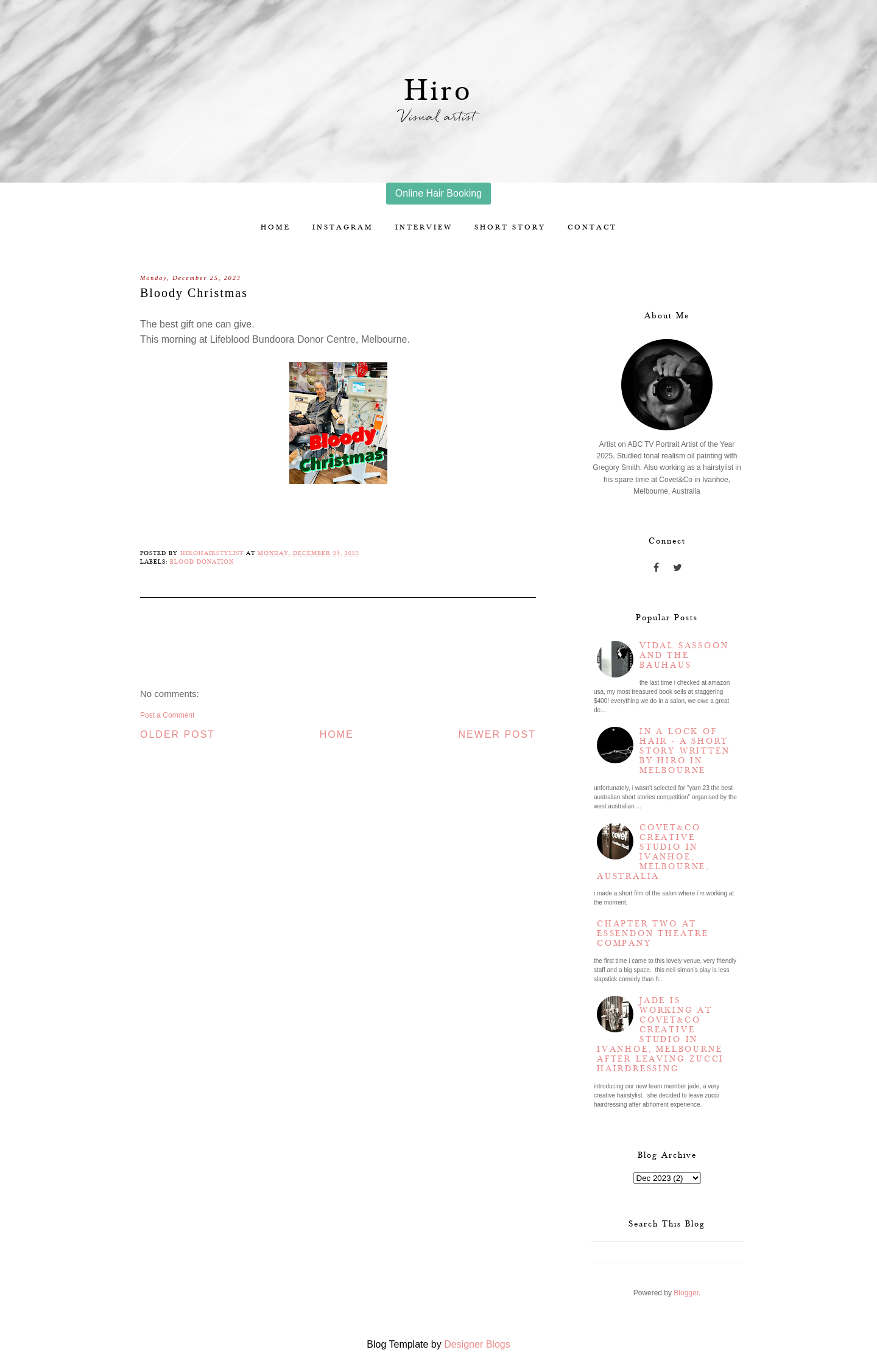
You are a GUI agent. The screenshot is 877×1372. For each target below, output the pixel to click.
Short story (510, 227)
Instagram (342, 227)
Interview (424, 227)
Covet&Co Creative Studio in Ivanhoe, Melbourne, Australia (653, 852)
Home (276, 227)
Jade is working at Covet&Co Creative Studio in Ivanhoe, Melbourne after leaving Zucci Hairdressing (660, 1035)
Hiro (438, 91)
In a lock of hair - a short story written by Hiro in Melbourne (684, 751)
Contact (592, 227)
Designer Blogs (477, 1344)
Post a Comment (167, 715)
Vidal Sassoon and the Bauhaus (683, 655)
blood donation (202, 561)
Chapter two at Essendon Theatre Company (653, 933)
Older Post (177, 734)
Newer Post (497, 734)
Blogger (686, 1293)
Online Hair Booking (438, 193)
